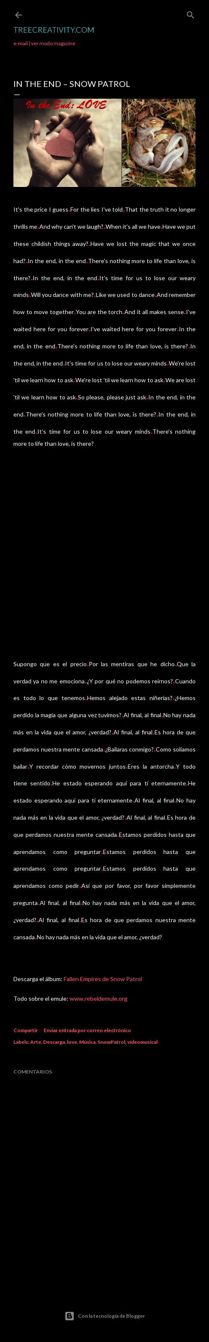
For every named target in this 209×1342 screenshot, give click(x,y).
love (72, 1042)
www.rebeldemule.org (98, 998)
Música (87, 1042)
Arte (35, 1042)
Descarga (54, 1042)
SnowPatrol (111, 1042)
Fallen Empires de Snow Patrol (103, 978)
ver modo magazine (53, 43)
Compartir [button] (25, 1030)
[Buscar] (191, 13)
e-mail (20, 43)
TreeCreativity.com (53, 29)
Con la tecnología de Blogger (105, 1316)
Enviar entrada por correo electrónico (87, 1030)
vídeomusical (142, 1042)
